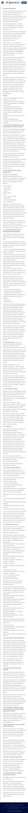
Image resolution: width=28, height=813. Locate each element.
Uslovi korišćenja (9, 804)
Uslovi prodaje (19, 804)
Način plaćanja (14, 806)
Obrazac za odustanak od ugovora (14, 805)
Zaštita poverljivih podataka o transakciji (14, 807)
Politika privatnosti (14, 808)
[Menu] (2, 2)
